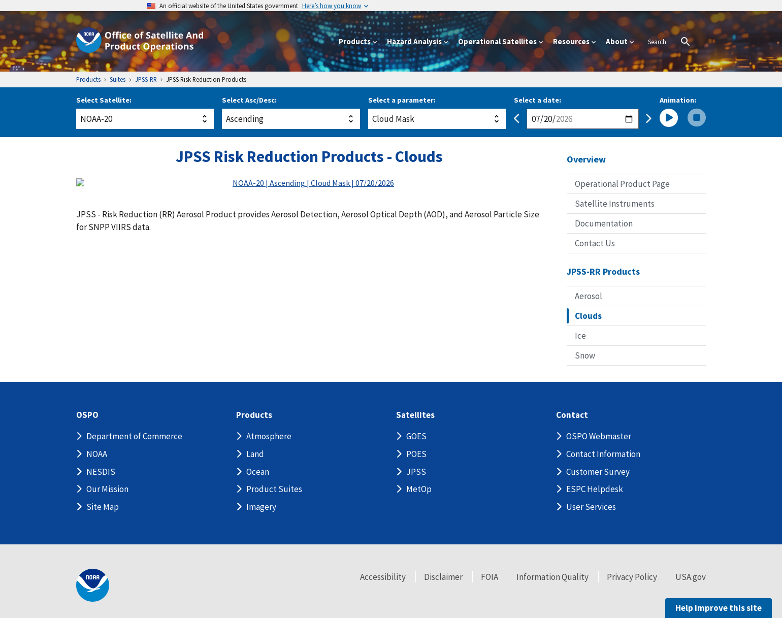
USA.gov (690, 576)
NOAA (96, 454)
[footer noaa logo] (92, 585)
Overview (586, 159)
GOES (416, 436)
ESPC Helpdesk (594, 489)
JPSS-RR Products (603, 271)
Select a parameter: (402, 100)
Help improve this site (718, 607)
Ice (580, 335)
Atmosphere (268, 436)
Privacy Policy (632, 576)
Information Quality (552, 576)
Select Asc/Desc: (249, 100)
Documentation (604, 223)
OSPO (87, 415)
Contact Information (603, 454)
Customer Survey (598, 471)
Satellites (415, 415)
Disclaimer (443, 576)
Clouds (588, 315)
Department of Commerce (134, 436)
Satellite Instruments (615, 203)
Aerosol (588, 296)
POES (416, 454)
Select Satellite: (104, 100)
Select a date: (537, 100)
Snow (585, 355)
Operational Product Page (622, 183)
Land (255, 454)
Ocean (257, 471)
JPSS (416, 471)
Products (254, 415)
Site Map (102, 506)
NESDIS (100, 471)
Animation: (678, 100)
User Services (591, 506)
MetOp (419, 489)
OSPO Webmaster (598, 436)
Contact (572, 415)
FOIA (489, 576)
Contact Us (595, 243)
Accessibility (383, 576)
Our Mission (107, 489)
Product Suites (274, 489)
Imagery (261, 506)
